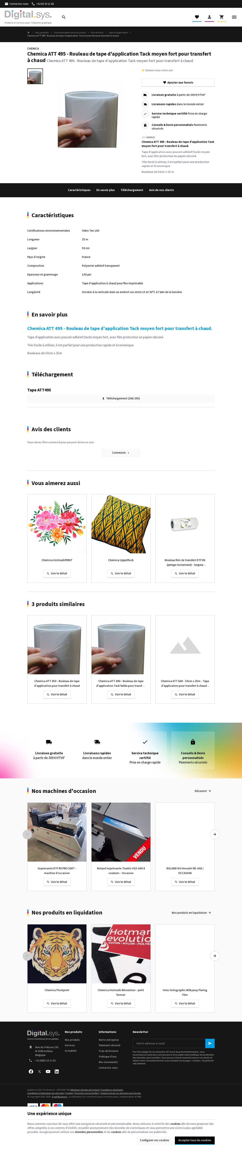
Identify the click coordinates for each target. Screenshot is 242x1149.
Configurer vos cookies (154, 1140)
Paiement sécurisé (109, 1045)
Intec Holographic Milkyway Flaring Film (185, 992)
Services (70, 1045)
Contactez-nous (108, 1068)
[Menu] (234, 17)
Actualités (71, 1051)
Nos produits (42, 32)
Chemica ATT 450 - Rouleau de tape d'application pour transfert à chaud (57, 683)
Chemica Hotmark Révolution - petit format (121, 992)
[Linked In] (56, 1071)
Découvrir (201, 791)
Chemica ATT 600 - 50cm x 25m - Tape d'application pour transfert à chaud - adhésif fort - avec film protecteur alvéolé (185, 683)
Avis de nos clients (161, 190)
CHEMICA (33, 49)
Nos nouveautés (108, 1062)
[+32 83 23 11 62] (42, 4)
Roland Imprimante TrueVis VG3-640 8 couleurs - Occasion (121, 870)
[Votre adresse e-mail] (174, 1043)
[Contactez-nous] (16, 4)
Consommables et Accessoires (70, 32)
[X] (39, 1071)
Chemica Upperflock (121, 560)
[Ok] (210, 1043)
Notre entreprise (109, 1040)
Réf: (144, 137)
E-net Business (59, 1096)
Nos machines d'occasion (64, 791)
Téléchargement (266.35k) (121, 398)
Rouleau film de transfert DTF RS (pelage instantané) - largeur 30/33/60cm (185, 562)
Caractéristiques (79, 190)
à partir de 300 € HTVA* (179, 95)
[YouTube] (48, 1071)
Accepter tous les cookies (194, 1140)
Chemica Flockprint (57, 990)
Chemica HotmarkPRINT (57, 560)
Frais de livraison (108, 1051)
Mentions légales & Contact (85, 1090)
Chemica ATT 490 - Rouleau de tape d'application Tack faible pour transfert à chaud (121, 683)
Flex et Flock (97, 32)
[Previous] (27, 834)
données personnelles (89, 1132)
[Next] (214, 834)
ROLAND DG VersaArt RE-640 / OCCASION (185, 870)
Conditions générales (112, 1090)
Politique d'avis (108, 1057)
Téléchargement (132, 190)
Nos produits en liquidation (67, 912)
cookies (175, 1124)
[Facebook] (30, 1071)
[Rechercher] (64, 17)
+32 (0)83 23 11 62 (45, 1061)
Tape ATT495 (39, 390)
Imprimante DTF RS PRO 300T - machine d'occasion (57, 870)
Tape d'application (118, 32)
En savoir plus (105, 190)
